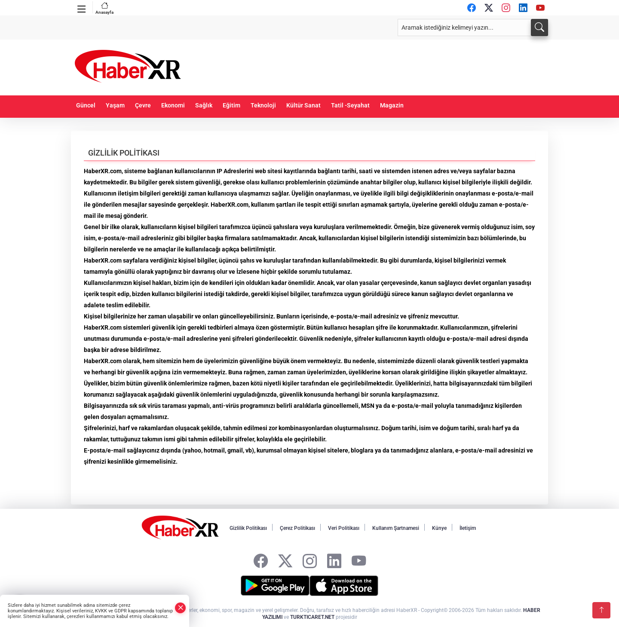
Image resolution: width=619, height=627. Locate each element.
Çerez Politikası (297, 528)
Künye (439, 528)
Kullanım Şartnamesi (395, 528)
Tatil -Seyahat (350, 105)
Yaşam (115, 105)
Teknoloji (263, 105)
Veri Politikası (343, 528)
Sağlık (203, 105)
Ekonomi (173, 105)
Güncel (85, 105)
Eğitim (231, 105)
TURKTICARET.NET (312, 617)
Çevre (143, 105)
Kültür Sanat (303, 105)
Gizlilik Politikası (248, 528)
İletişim (468, 528)
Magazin (392, 105)
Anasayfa (104, 8)
